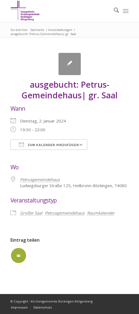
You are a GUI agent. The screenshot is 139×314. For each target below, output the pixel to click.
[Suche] (113, 11)
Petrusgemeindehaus (65, 213)
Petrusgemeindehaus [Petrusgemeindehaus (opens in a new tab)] (40, 179)
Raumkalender (101, 213)
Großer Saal (31, 213)
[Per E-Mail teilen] (18, 255)
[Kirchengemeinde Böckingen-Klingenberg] (57, 11)
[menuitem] (113, 11)
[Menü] (126, 11)
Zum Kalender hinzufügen (49, 144)
